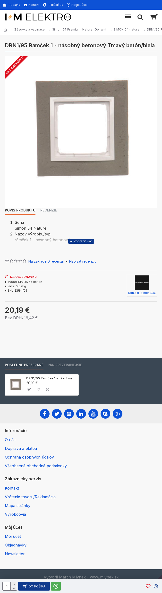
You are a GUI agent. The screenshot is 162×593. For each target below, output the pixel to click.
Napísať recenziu (82, 261)
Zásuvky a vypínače (29, 29)
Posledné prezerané (24, 365)
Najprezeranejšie (65, 365)
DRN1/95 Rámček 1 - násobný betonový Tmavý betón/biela (51, 378)
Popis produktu (20, 210)
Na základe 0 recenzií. (46, 261)
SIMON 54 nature (126, 29)
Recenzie (48, 210)
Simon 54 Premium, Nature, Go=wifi (79, 29)
